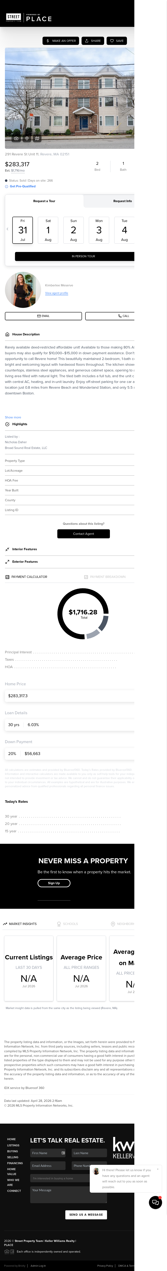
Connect (14, 1191)
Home (11, 1139)
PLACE (8, 1245)
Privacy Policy (105, 1266)
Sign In (151, 4)
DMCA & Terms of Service (133, 1266)
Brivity (21, 1266)
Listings (13, 1145)
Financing (15, 1163)
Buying (12, 1151)
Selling (12, 1157)
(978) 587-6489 (123, 1179)
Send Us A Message (86, 1214)
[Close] (157, 1226)
